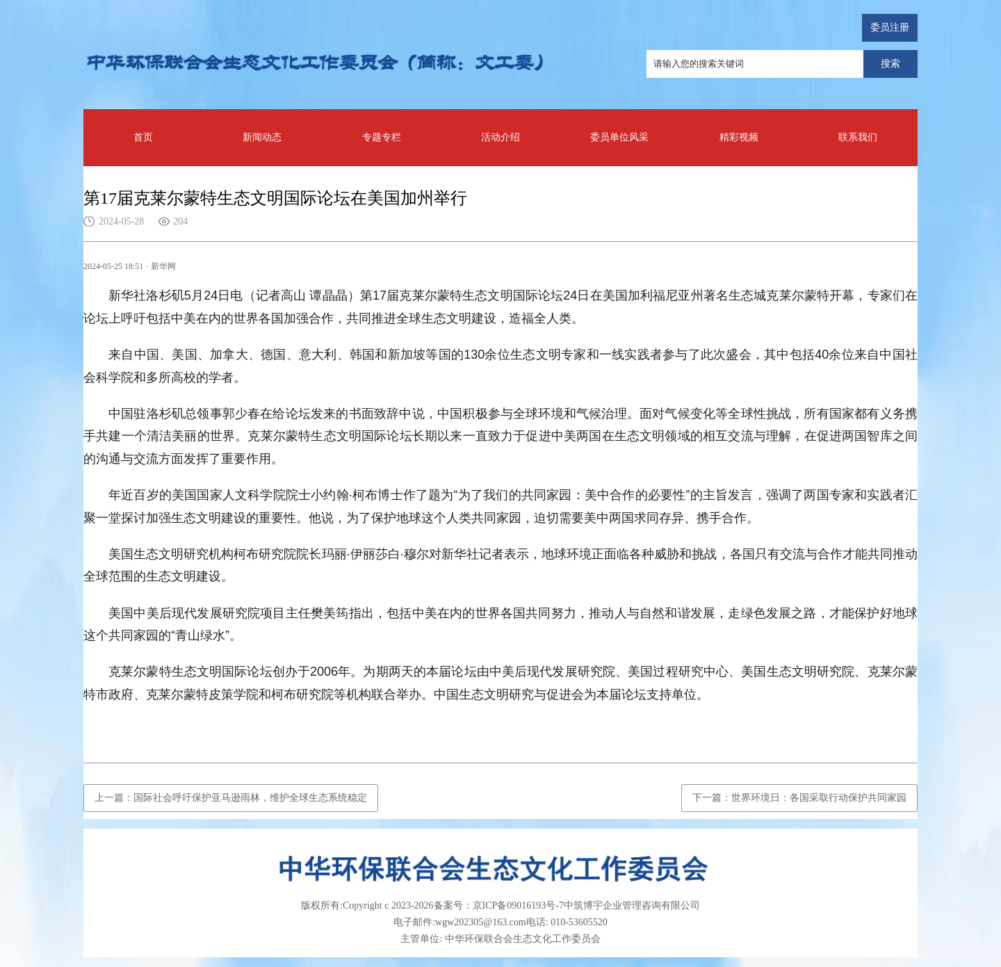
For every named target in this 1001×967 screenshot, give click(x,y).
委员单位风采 (619, 137)
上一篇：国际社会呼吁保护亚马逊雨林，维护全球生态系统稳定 (231, 798)
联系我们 (857, 137)
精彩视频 (738, 137)
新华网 (163, 266)
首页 (143, 137)
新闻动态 (262, 137)
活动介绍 (500, 137)
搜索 (890, 63)
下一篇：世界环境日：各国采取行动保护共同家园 (799, 798)
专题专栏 (381, 137)
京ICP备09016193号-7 (518, 905)
